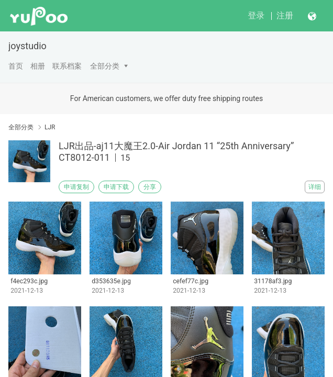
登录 (256, 15)
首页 (15, 66)
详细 (314, 187)
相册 (37, 66)
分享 (149, 187)
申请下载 (116, 187)
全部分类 (104, 66)
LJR (50, 127)
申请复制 (76, 187)
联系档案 (67, 66)
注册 (284, 15)
